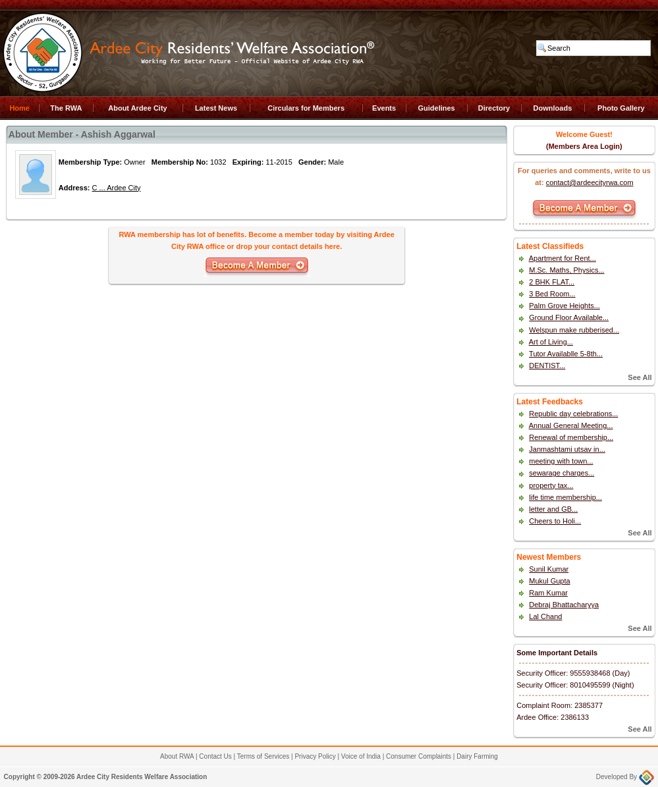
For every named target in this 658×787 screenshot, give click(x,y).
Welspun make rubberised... (574, 330)
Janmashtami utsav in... (567, 449)
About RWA (177, 756)
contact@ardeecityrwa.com (590, 182)
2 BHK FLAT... (551, 282)
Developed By (625, 776)
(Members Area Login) (584, 146)
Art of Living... (551, 342)
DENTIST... (547, 365)
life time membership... (565, 497)
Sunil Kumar (548, 569)
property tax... (551, 485)
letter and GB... (553, 509)
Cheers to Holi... (555, 521)
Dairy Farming (477, 756)
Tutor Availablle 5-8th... (566, 354)
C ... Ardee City (116, 188)
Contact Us (215, 756)
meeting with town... (561, 461)
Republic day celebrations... (573, 414)
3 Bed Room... (552, 294)
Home (19, 108)
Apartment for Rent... (562, 258)
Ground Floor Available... (569, 317)
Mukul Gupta (549, 581)
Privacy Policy (314, 756)
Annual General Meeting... (571, 425)
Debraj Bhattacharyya (564, 605)
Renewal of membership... (571, 437)
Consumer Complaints (418, 756)
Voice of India (361, 756)
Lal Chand (545, 616)
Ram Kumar (548, 593)
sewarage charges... (561, 473)
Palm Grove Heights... (564, 306)
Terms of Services (263, 756)
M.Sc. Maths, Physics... (566, 270)
